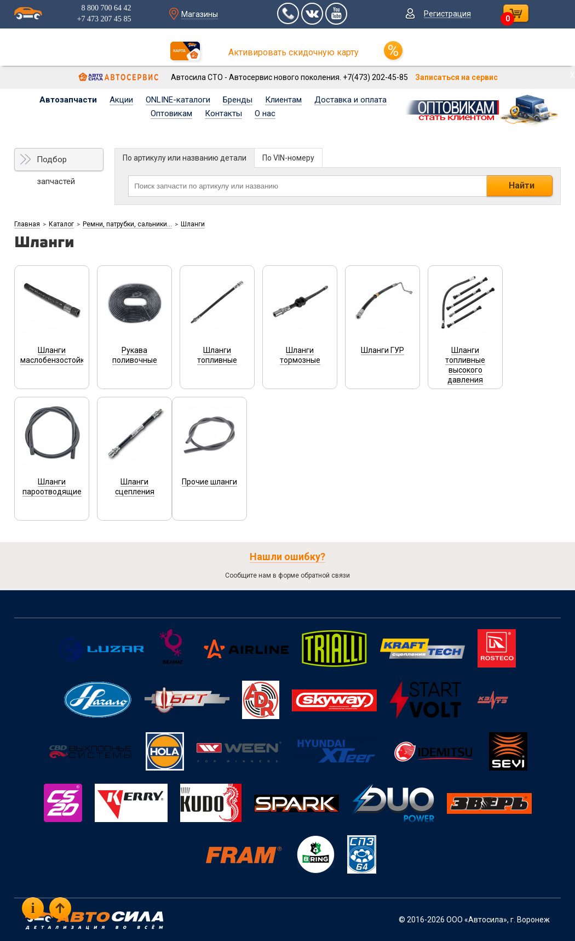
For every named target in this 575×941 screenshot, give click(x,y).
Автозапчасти (68, 100)
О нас (265, 113)
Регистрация (447, 13)
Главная (27, 224)
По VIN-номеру (288, 157)
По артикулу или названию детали (184, 157)
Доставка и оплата (350, 100)
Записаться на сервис (456, 77)
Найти (521, 185)
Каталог (61, 224)
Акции (121, 100)
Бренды (237, 100)
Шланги (193, 224)
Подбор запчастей (56, 163)
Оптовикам (171, 113)
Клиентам (283, 100)
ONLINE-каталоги (178, 100)
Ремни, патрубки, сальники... (127, 224)
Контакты (223, 113)
